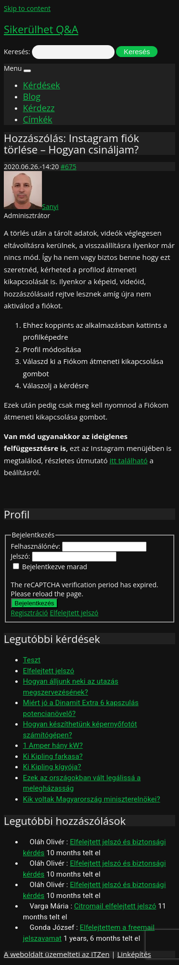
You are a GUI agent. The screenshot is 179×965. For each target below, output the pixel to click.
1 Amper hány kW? (53, 745)
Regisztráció (29, 612)
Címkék (38, 119)
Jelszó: (21, 556)
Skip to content (27, 8)
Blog (32, 96)
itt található (128, 460)
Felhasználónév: (36, 546)
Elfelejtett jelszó (74, 612)
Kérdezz (38, 108)
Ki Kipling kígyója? (52, 767)
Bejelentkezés (34, 603)
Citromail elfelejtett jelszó (115, 906)
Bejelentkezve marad (54, 566)
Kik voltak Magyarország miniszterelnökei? (91, 799)
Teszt (32, 660)
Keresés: (17, 51)
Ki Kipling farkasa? (53, 756)
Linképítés (134, 954)
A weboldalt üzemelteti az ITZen (56, 954)
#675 (68, 166)
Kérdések (41, 85)
